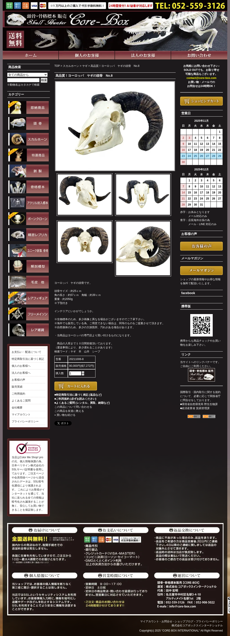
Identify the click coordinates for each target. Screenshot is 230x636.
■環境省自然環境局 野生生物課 (199, 404)
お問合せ (166, 621)
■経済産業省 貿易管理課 (195, 408)
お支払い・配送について (26, 352)
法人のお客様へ (21, 372)
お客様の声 (18, 379)
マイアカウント (21, 414)
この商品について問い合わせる (73, 406)
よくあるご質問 (21, 400)
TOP (57, 65)
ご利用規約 (18, 393)
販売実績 (17, 386)
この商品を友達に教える (69, 410)
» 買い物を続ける (64, 415)
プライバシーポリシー (25, 421)
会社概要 (17, 407)
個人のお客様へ (21, 365)
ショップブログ (184, 621)
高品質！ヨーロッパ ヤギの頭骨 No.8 (115, 65)
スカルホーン (71, 65)
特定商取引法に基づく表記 (28, 358)
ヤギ (85, 65)
